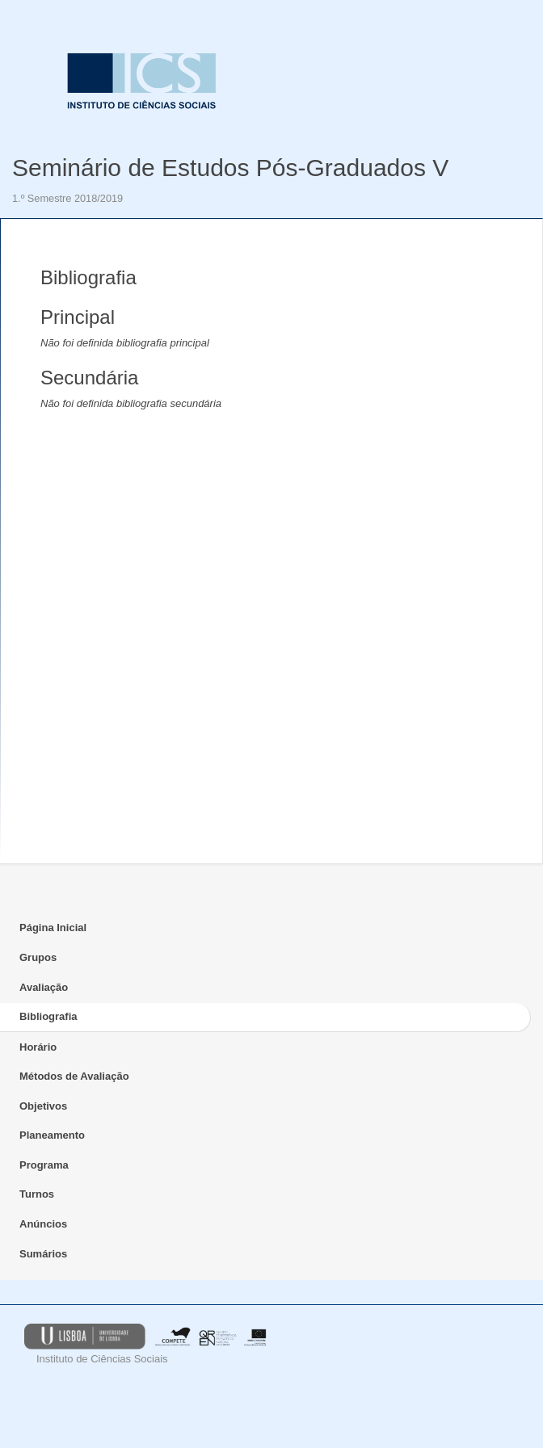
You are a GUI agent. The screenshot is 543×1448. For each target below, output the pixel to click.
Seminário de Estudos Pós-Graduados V (230, 167)
